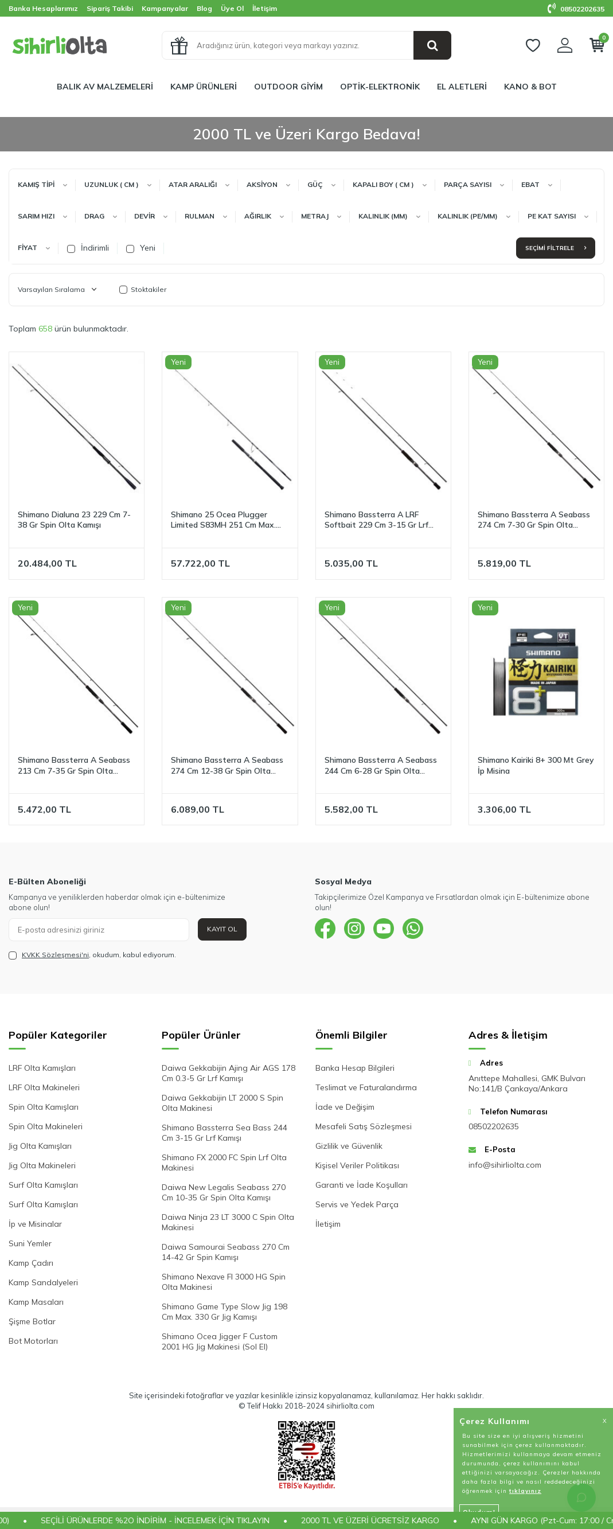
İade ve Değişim (344, 1107)
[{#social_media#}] (326, 929)
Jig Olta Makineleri (42, 1165)
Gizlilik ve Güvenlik (348, 1146)
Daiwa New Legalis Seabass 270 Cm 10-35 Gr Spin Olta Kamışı (224, 1192)
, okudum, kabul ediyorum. (92, 954)
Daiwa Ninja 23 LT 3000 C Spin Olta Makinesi (228, 1222)
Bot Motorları (33, 1341)
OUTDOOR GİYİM (288, 86)
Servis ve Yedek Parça (357, 1204)
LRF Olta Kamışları (42, 1068)
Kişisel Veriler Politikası (357, 1165)
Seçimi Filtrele (555, 248)
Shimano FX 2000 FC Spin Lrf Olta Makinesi (224, 1162)
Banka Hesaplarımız (43, 8)
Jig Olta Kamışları (40, 1146)
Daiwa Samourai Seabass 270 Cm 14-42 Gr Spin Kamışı (226, 1252)
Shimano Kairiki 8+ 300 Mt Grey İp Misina (536, 765)
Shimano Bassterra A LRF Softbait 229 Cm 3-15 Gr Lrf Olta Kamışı (376, 520)
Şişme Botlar (32, 1321)
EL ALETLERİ (462, 86)
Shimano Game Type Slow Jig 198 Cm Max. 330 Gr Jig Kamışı (224, 1311)
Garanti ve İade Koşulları (361, 1185)
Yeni (140, 248)
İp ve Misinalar (35, 1224)
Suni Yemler (30, 1243)
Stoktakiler (142, 289)
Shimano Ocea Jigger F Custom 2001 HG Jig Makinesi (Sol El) (220, 1341)
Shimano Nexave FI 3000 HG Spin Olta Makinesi (224, 1281)
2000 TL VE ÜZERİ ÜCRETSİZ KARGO (390, 1520)
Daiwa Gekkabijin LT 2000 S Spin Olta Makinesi (222, 1103)
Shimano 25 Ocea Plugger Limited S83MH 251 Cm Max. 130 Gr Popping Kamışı (223, 520)
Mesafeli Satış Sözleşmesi (363, 1126)
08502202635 (576, 9)
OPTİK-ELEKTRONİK (380, 86)
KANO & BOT (530, 86)
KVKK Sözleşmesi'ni (55, 954)
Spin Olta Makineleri (46, 1126)
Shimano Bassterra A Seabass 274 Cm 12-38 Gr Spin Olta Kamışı (227, 766)
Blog (204, 8)
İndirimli (88, 248)
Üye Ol (232, 8)
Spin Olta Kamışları (44, 1107)
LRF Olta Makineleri (44, 1087)
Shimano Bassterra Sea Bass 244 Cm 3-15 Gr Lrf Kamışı (224, 1132)
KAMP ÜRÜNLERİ (203, 86)
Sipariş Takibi (110, 8)
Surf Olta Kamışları (43, 1185)
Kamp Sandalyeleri (43, 1282)
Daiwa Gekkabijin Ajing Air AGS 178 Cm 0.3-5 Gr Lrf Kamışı (228, 1073)
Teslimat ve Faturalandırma (366, 1087)
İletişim (264, 8)
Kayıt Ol (222, 929)
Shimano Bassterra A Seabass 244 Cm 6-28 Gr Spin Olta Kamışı (381, 766)
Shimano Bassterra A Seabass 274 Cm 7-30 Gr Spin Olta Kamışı (534, 520)
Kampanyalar (165, 8)
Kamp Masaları (36, 1302)
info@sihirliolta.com (504, 1165)
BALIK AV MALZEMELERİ (105, 86)
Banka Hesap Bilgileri (355, 1068)
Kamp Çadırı (31, 1263)
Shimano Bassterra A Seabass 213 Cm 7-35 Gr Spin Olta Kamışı (74, 766)
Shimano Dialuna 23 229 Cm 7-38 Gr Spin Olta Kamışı (74, 520)
